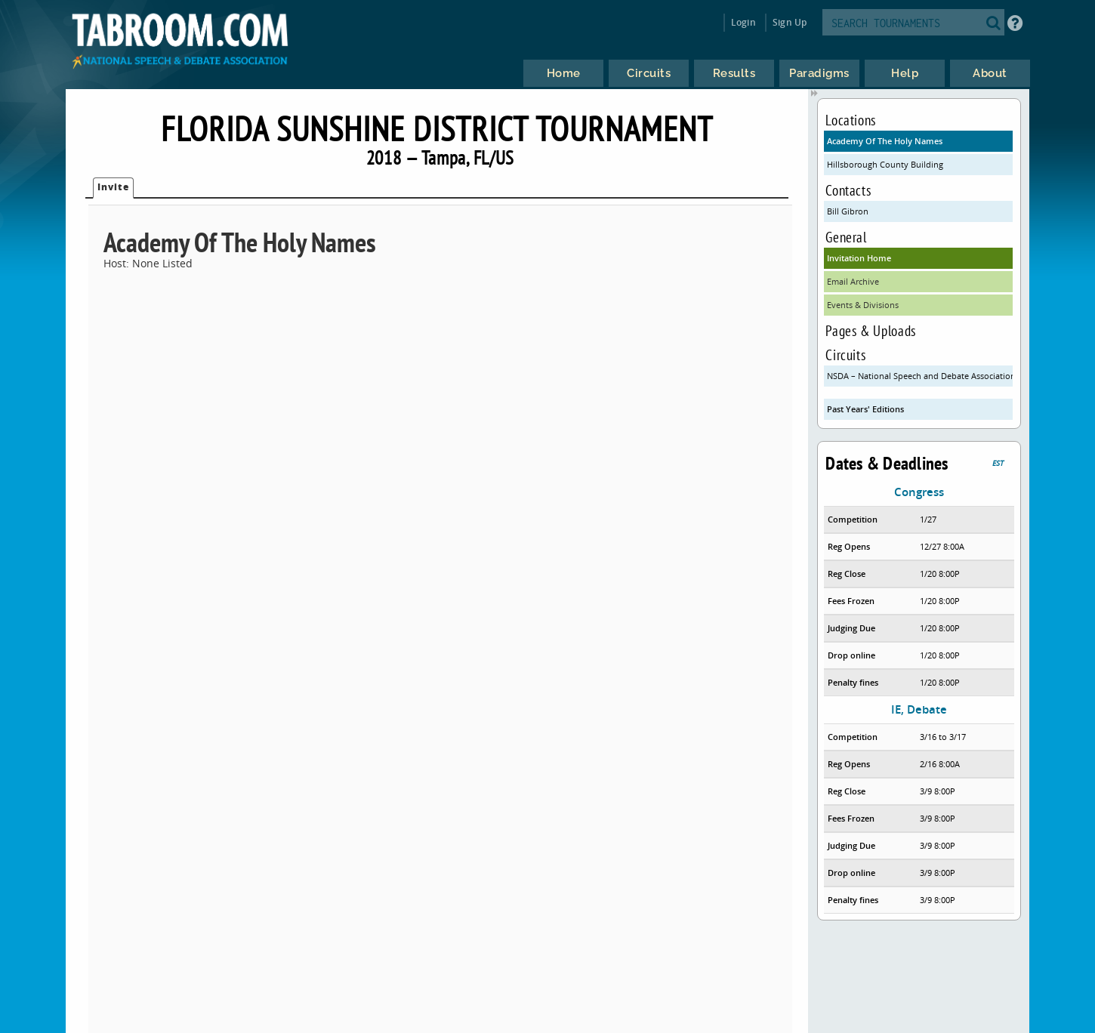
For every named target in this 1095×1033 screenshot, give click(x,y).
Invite (113, 186)
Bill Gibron (847, 211)
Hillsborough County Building (885, 164)
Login (743, 22)
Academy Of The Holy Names (884, 140)
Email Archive (853, 281)
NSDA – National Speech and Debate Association (919, 375)
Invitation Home (859, 258)
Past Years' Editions (865, 409)
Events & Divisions (863, 304)
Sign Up (790, 22)
